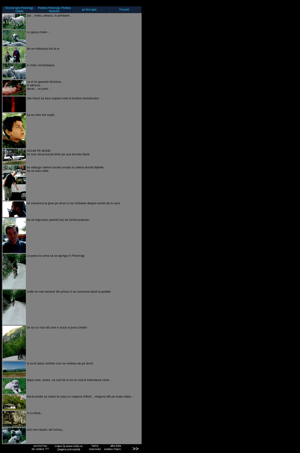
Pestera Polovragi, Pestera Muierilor (54, 9)
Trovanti (124, 9)
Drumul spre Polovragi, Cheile (19, 9)
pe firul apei (89, 9)
